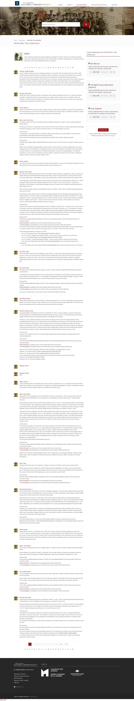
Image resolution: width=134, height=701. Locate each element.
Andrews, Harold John (25, 93)
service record (31, 219)
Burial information (24, 223)
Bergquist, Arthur (24, 365)
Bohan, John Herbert (25, 545)
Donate (114, 5)
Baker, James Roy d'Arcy (26, 120)
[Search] (86, 24)
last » (66, 644)
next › (61, 644)
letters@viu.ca (19, 687)
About (69, 5)
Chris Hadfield (95, 109)
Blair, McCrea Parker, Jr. (26, 489)
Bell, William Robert (25, 298)
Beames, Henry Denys (26, 172)
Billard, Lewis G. (24, 381)
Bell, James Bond (24, 268)
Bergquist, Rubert (24, 373)
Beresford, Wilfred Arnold (26, 311)
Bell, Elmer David (24, 251)
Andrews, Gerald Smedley (27, 71)
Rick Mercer (95, 63)
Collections (81, 5)
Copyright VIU (33, 696)
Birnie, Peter (23, 463)
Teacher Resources (99, 5)
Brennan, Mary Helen (25, 597)
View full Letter (107, 68)
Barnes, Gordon (24, 161)
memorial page (25, 225)
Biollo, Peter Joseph (25, 394)
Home (60, 5)
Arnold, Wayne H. (24, 107)
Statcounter (3, 700)
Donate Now (103, 130)
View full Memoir (110, 113)
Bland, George (23, 529)
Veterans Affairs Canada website (68, 633)
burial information (54, 241)
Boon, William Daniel (25, 571)
